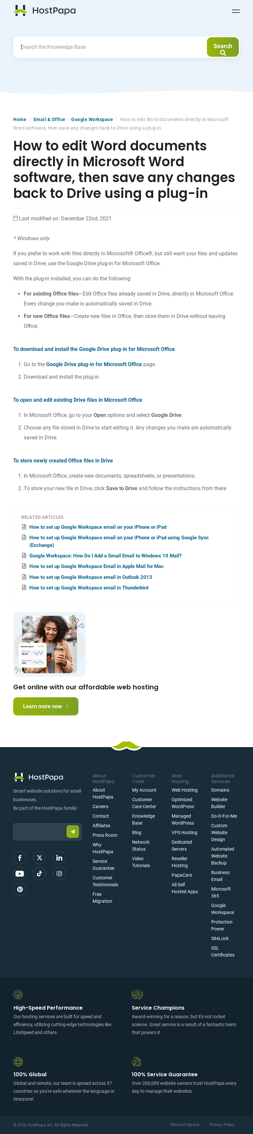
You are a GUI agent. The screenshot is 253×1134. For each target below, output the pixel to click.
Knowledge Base (143, 819)
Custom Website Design (219, 832)
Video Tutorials (141, 862)
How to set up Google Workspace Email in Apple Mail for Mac (96, 566)
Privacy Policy (222, 1124)
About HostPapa (103, 793)
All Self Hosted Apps (185, 888)
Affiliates (101, 825)
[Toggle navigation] (236, 10)
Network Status (141, 845)
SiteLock (220, 938)
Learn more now (46, 706)
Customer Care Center (144, 803)
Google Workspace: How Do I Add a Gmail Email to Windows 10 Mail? (105, 556)
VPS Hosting (184, 832)
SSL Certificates (223, 951)
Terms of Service (184, 1124)
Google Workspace (92, 119)
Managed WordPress (183, 819)
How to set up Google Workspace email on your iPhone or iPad (97, 527)
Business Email (220, 876)
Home (19, 119)
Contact (101, 816)
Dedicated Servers (182, 845)
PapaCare (182, 875)
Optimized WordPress (183, 803)
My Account (144, 790)
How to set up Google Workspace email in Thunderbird (88, 588)
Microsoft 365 (221, 892)
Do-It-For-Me (224, 816)
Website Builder (219, 803)
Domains (220, 790)
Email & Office (50, 119)
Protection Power (222, 925)
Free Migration (102, 898)
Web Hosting (185, 790)
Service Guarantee (103, 865)
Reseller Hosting (180, 862)
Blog (136, 832)
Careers (100, 806)
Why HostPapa (103, 848)
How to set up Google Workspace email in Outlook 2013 (90, 577)
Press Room (105, 835)
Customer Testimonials (105, 881)
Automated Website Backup (222, 856)
